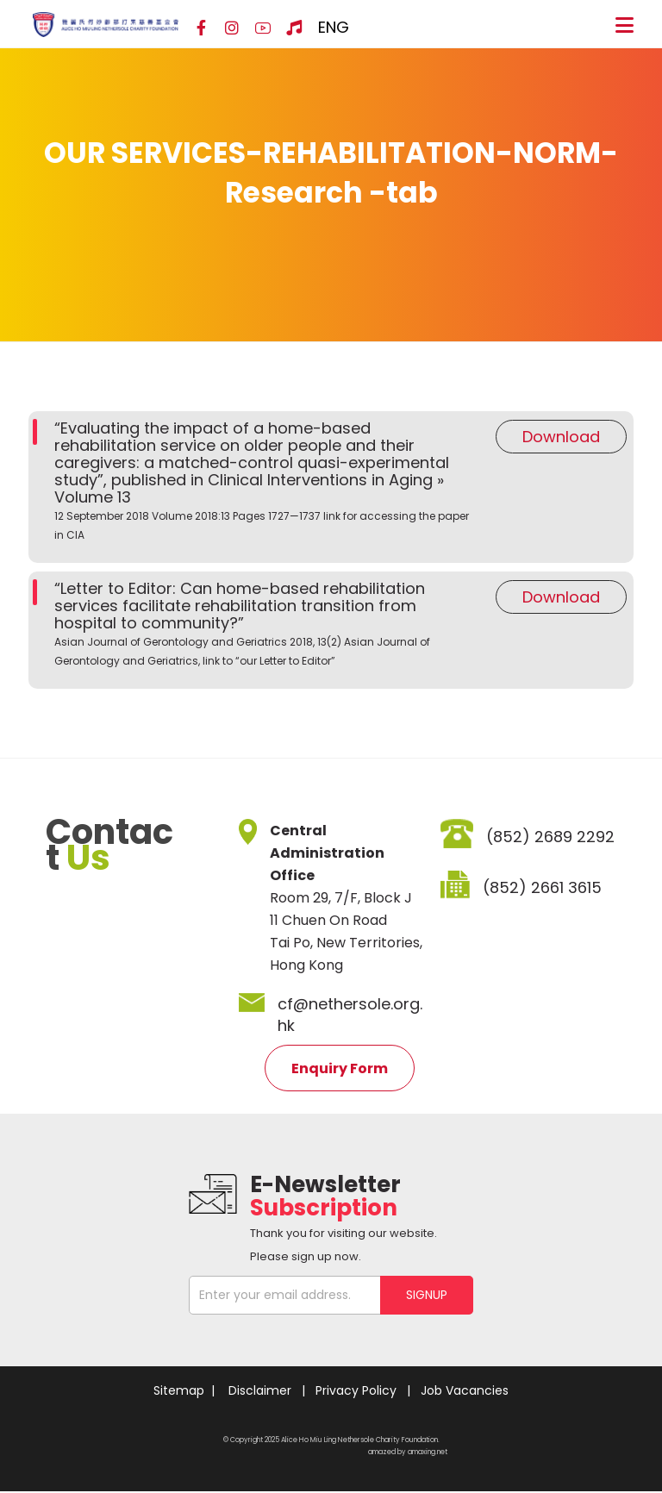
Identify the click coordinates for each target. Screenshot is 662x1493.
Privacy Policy (356, 1390)
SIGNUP (426, 1294)
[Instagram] (231, 28)
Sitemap (178, 1390)
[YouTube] (262, 28)
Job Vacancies (465, 1390)
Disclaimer (259, 1390)
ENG (333, 28)
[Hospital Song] (293, 28)
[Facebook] (200, 28)
